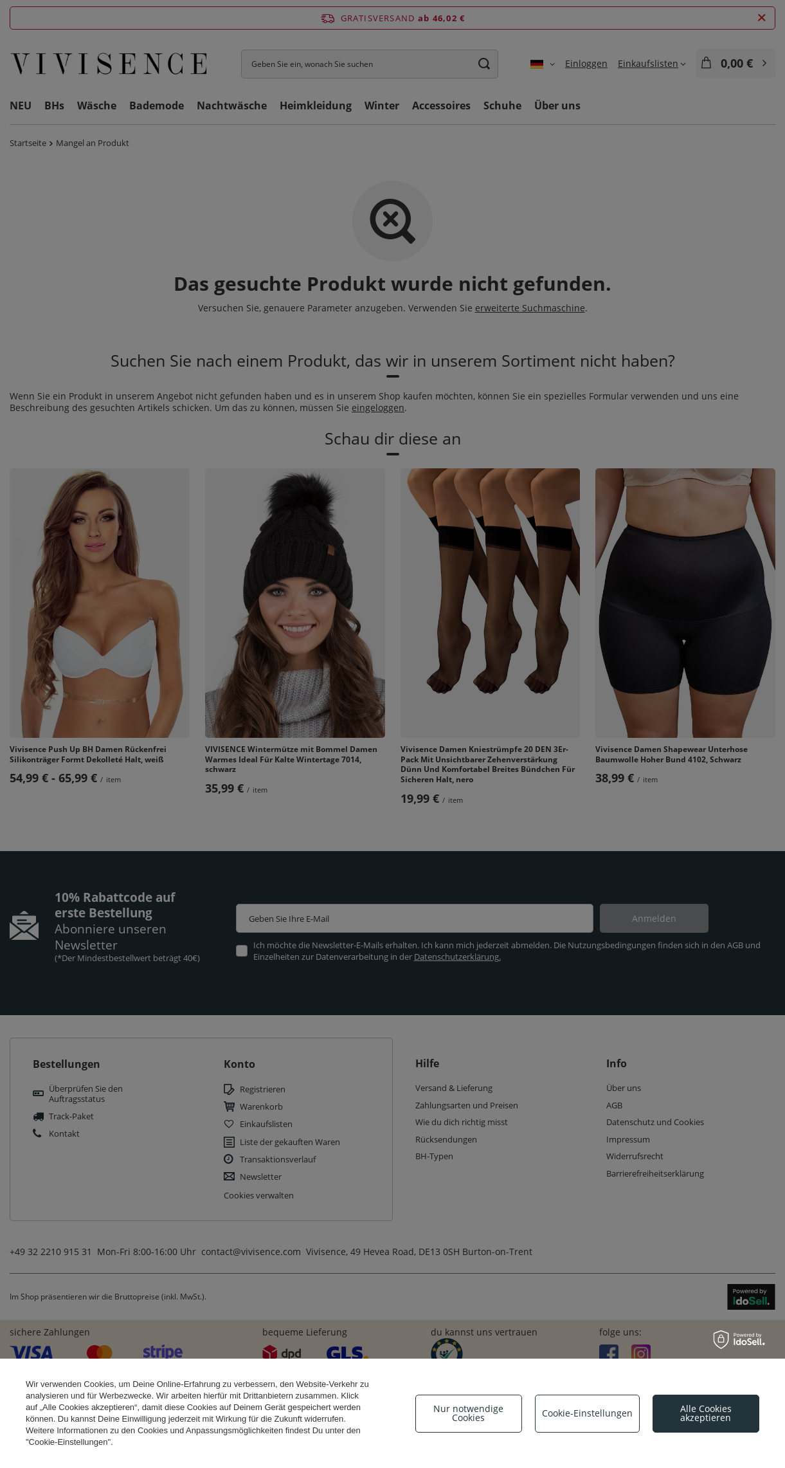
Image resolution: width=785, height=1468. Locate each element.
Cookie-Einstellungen (587, 1413)
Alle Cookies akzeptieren (706, 1413)
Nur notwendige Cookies (468, 1413)
